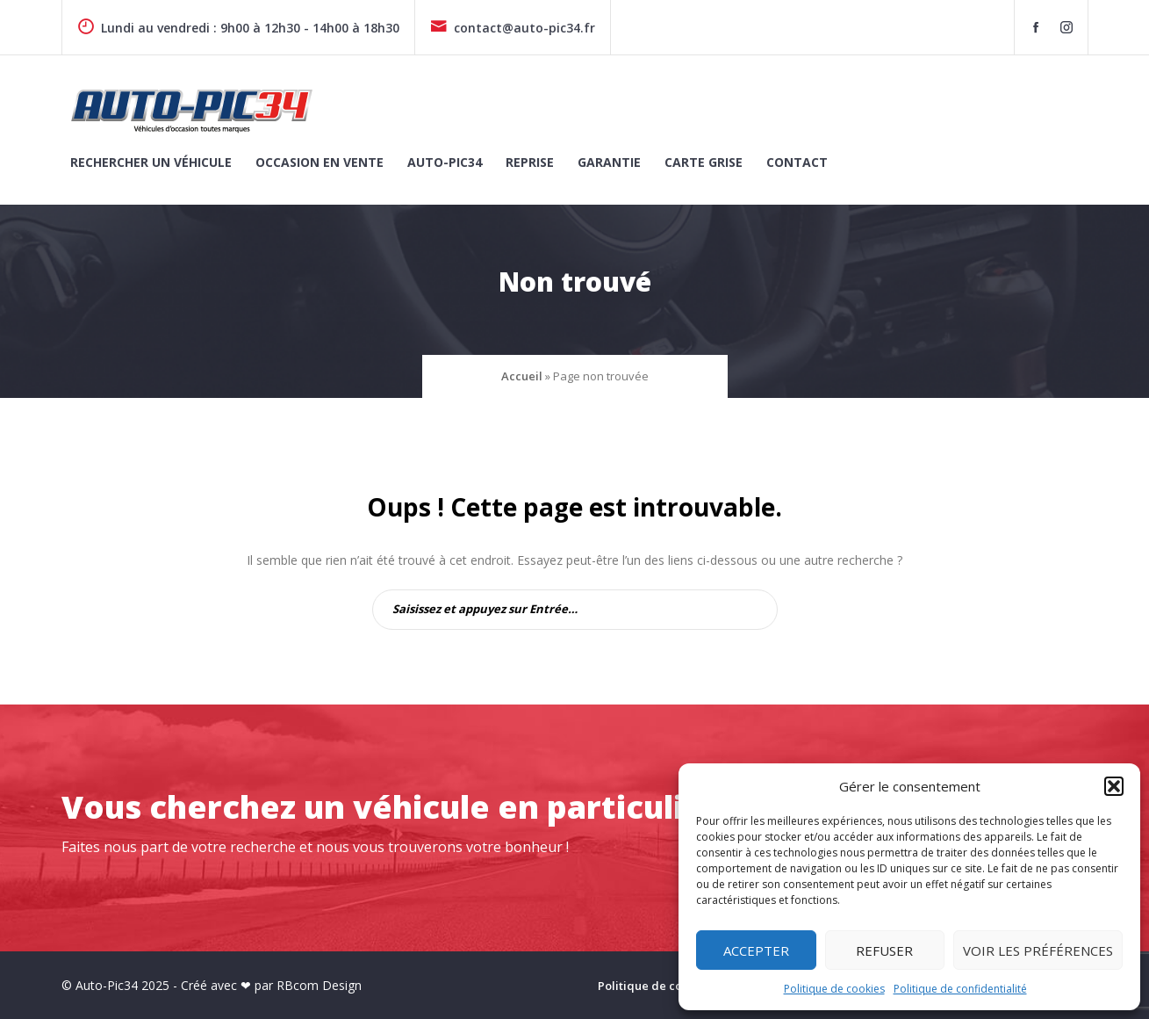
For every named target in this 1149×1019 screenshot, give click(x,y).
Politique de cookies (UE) (667, 986)
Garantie (609, 162)
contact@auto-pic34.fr (512, 27)
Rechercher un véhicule (151, 162)
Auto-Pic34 (444, 162)
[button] (1114, 786)
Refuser (884, 950)
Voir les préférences (1038, 950)
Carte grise (703, 162)
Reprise (530, 162)
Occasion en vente (319, 162)
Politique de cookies (834, 988)
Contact (797, 162)
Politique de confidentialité (960, 988)
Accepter (756, 950)
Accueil (521, 376)
